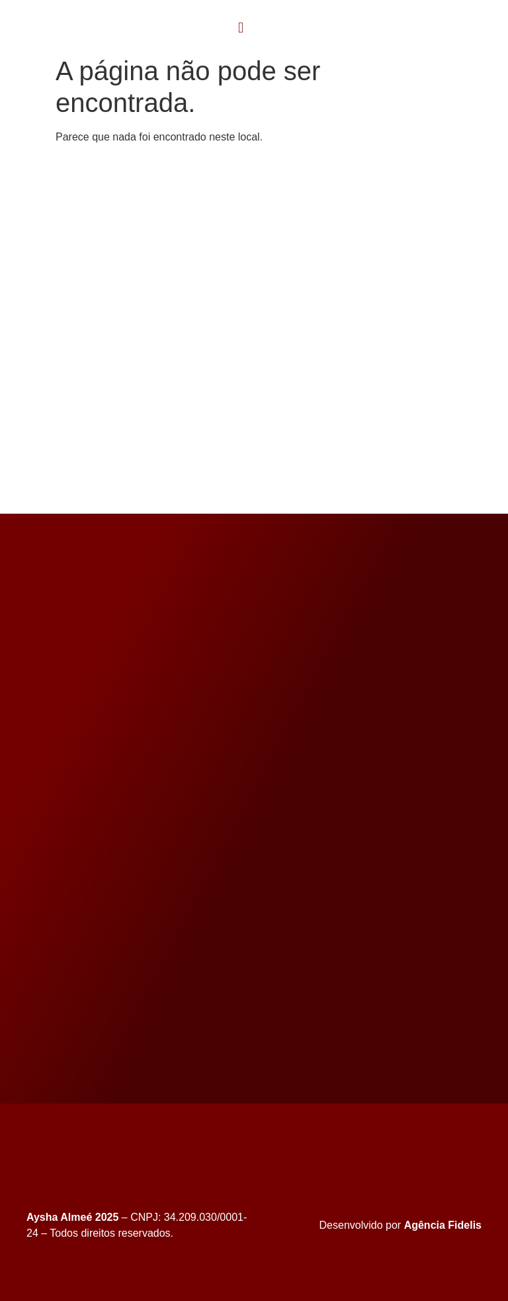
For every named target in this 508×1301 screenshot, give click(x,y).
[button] (241, 27)
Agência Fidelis (443, 1225)
